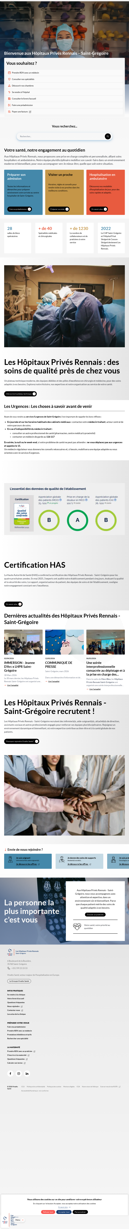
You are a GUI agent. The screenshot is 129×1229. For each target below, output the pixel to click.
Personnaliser (80, 1212)
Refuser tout (48, 1212)
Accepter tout (64, 1212)
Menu (121, 1223)
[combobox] (64, 136)
